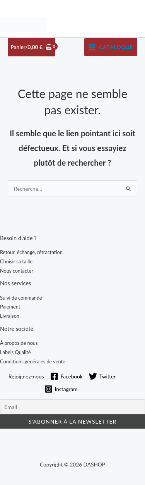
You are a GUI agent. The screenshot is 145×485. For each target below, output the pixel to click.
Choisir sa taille (16, 261)
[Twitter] (102, 376)
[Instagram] (61, 389)
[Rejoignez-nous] (25, 376)
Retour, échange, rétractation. (32, 252)
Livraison (9, 316)
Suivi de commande (21, 298)
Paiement (10, 307)
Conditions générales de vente (32, 361)
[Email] (72, 406)
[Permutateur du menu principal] (110, 47)
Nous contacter (16, 271)
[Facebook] (66, 376)
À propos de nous (19, 343)
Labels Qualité (15, 352)
